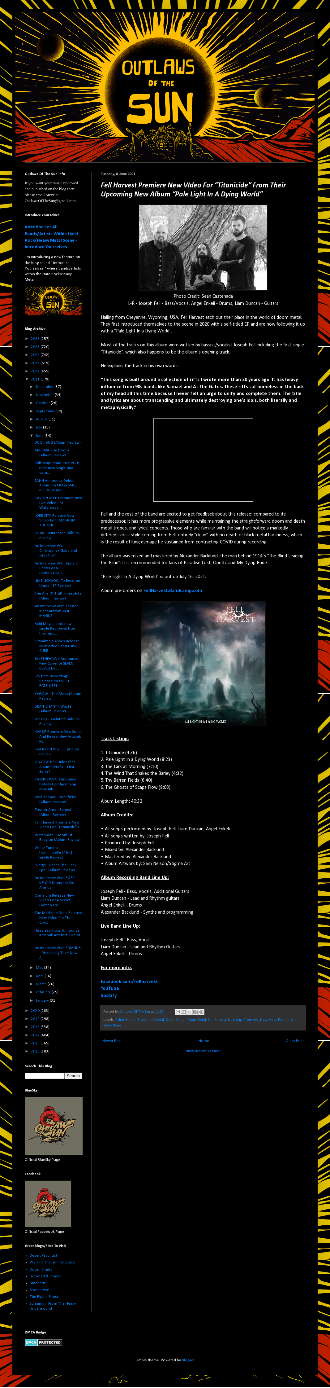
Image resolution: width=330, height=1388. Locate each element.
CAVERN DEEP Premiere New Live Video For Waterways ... (58, 503)
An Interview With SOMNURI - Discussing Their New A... (58, 953)
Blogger (188, 1360)
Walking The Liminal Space (52, 1262)
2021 (36, 379)
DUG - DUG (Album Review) (58, 443)
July (39, 427)
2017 (36, 1035)
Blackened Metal (150, 1020)
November (45, 395)
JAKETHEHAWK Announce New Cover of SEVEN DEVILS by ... (56, 663)
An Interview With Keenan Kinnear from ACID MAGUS (57, 611)
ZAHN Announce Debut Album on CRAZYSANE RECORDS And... (55, 485)
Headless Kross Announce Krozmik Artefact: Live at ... (57, 935)
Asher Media (125, 1020)
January (43, 1001)
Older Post (295, 1041)
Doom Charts (41, 1269)
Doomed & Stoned (46, 1276)
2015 (36, 1051)
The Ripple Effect (44, 1297)
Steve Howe (112, 1025)
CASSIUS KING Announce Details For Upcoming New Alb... (55, 784)
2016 (36, 1043)
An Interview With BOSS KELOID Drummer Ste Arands (54, 882)
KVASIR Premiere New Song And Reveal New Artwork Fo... (58, 736)
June (40, 436)
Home (204, 1041)
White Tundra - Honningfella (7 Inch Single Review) (54, 852)
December (45, 387)
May (40, 968)
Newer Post (112, 1041)
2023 (36, 363)
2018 (36, 1027)
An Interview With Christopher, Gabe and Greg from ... (56, 550)
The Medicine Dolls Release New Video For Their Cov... (58, 918)
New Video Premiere (276, 1020)
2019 (36, 1019)
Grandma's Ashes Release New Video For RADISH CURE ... (57, 646)
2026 (36, 339)
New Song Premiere (243, 1020)
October (43, 403)
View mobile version (203, 1051)
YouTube (110, 988)
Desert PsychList (43, 1256)
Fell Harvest (217, 1020)
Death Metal (176, 1020)
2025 (36, 347)
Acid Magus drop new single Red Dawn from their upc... (55, 628)
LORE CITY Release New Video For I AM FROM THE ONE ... (55, 520)
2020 (36, 1011)
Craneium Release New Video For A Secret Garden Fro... (54, 900)
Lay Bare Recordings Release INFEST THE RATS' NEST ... (53, 681)
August (42, 419)
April (40, 976)
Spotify (109, 995)
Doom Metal (196, 1020)
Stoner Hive (39, 1290)
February (44, 992)
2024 (36, 355)
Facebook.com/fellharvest (129, 981)
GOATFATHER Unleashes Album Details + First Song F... (55, 767)
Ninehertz (38, 1283)
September (45, 411)
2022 (36, 371)
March (42, 984)
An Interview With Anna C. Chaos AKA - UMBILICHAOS (57, 568)
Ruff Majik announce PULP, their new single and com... (57, 468)
